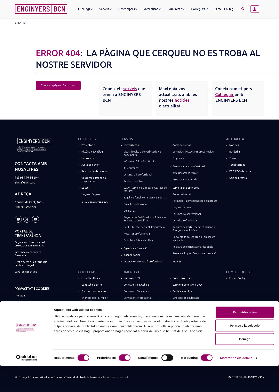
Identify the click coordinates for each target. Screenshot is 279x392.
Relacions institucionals (94, 171)
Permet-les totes (245, 338)
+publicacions (237, 164)
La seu (85, 187)
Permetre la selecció (245, 351)
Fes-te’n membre (182, 291)
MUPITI (177, 261)
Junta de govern (90, 164)
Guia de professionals (136, 204)
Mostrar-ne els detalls (236, 384)
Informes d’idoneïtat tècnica (140, 161)
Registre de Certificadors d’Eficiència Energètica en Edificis (145, 219)
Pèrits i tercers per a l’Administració (144, 227)
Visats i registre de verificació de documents (142, 153)
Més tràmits (88, 316)
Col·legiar (224, 94)
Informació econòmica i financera (28, 254)
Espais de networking (185, 317)
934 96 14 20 (28, 177)
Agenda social (132, 255)
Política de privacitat (27, 302)
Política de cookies (25, 308)
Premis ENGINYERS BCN (95, 202)
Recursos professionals (137, 233)
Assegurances (131, 168)
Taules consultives (134, 181)
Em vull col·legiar (91, 278)
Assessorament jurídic (185, 179)
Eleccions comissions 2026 (188, 284)
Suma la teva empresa (94, 322)
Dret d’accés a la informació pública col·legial (31, 264)
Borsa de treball (182, 145)
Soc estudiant (89, 309)
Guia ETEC (129, 210)
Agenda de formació (136, 248)
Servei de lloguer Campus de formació (194, 253)
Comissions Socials (134, 304)
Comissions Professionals (138, 297)
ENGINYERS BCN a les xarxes (189, 311)
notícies (182, 100)
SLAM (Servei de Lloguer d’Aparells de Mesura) (145, 189)
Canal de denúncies (26, 271)
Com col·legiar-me (92, 284)
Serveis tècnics (132, 145)
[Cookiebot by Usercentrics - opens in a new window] (27, 384)
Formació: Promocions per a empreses (195, 200)
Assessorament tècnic (185, 173)
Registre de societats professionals (193, 246)
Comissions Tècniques (136, 291)
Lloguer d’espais (90, 194)
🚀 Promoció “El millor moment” (94, 299)
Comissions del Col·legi (137, 284)
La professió (88, 158)
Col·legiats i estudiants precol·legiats (193, 151)
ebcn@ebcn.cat (25, 182)
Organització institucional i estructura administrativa (30, 244)
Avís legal (20, 295)
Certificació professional (138, 174)
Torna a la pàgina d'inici (58, 85)
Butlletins (234, 151)
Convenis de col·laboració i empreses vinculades (194, 239)
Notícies (234, 145)
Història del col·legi (92, 151)
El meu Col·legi (224, 9)
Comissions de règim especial (140, 311)
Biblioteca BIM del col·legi (138, 240)
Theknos (234, 158)
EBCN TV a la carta (240, 171)
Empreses (178, 158)
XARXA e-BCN (132, 278)
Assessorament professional (189, 166)
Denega (244, 365)
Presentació (88, 145)
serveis (130, 88)
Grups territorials (182, 278)
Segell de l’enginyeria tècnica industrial (146, 197)
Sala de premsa (238, 178)
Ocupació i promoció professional (143, 261)
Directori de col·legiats (186, 297)
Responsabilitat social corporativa (93, 179)
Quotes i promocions (93, 291)
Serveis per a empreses (186, 187)
